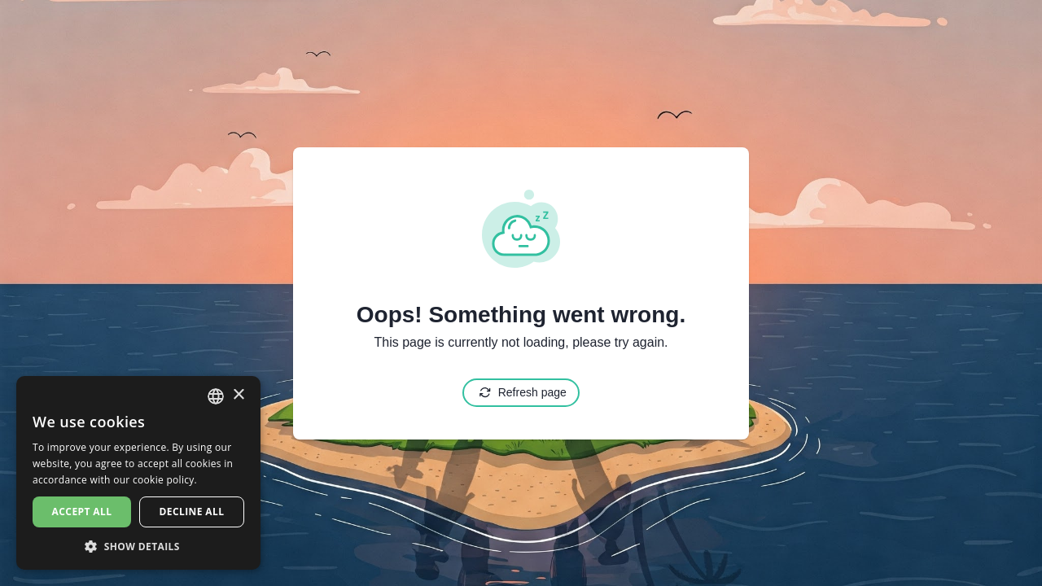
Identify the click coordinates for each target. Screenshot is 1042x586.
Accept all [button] (82, 511)
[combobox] (216, 396)
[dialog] (138, 473)
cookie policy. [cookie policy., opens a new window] (165, 480)
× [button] (238, 395)
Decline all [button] (192, 511)
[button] (138, 545)
